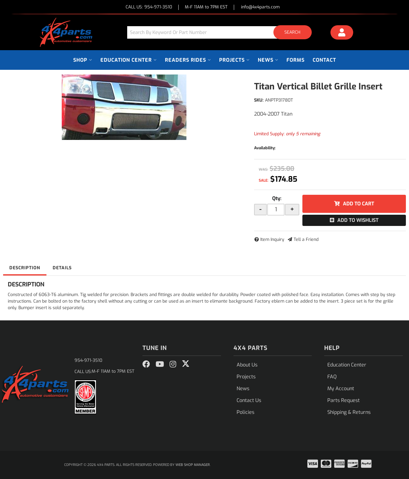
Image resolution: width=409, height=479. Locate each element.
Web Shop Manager (193, 464)
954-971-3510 (88, 360)
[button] (221, 32)
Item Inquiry (272, 239)
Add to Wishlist (357, 220)
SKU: (258, 100)
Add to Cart (358, 203)
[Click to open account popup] (342, 33)
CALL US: (149, 7)
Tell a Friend (306, 239)
